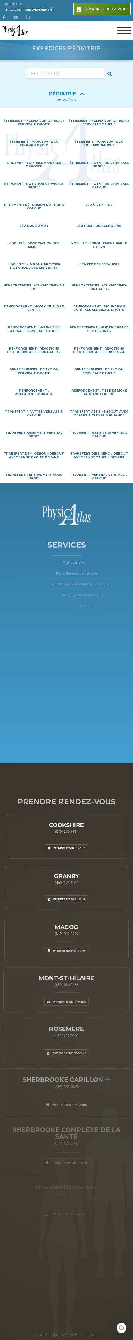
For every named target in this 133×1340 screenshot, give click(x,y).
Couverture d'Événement (29, 9)
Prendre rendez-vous (102, 9)
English (13, 4)
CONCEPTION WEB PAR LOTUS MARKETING (66, 1335)
